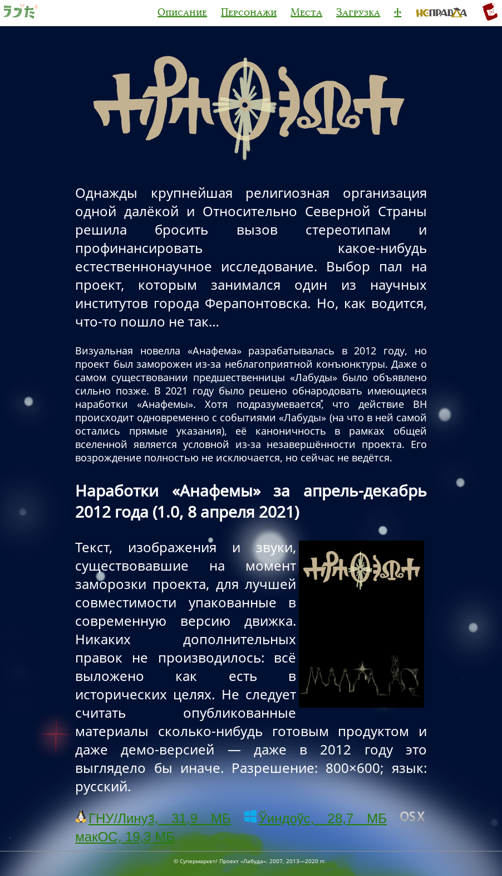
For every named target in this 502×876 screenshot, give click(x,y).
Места (306, 12)
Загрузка (358, 12)
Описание (182, 12)
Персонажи (249, 12)
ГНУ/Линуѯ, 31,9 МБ (152, 818)
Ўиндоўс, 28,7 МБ (315, 818)
